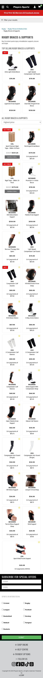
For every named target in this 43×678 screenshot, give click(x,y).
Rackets (7, 629)
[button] (3, 7)
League (7, 610)
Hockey (28, 616)
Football (28, 610)
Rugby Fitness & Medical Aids (17, 29)
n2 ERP (21, 675)
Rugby (4, 29)
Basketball (8, 616)
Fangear (28, 623)
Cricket (6, 603)
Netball (6, 623)
